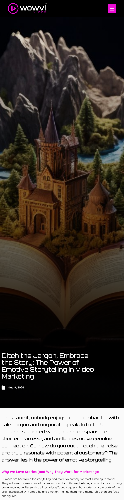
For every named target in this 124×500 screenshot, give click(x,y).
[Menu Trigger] (112, 8)
